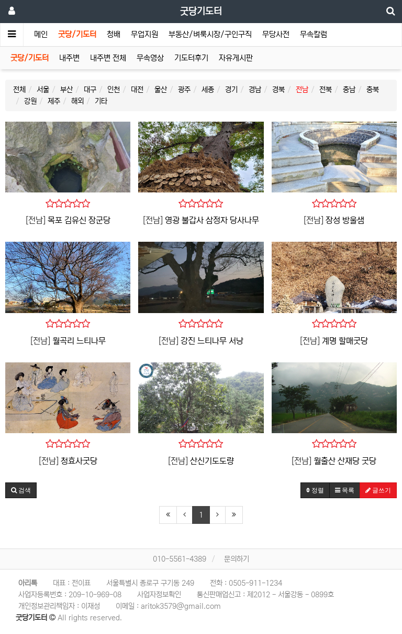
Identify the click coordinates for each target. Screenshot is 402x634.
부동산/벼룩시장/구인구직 (210, 34)
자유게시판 (236, 57)
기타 (101, 101)
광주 (184, 89)
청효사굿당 (79, 461)
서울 (43, 89)
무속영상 (150, 57)
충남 (349, 89)
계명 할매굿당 (345, 341)
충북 (372, 89)
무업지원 (144, 34)
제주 (54, 101)
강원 (30, 101)
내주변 (69, 57)
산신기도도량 (212, 461)
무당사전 (275, 34)
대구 (90, 89)
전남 (302, 89)
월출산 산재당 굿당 (345, 461)
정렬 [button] (315, 490)
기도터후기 (191, 57)
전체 (19, 89)
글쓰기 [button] (378, 490)
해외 (77, 101)
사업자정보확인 (159, 594)
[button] (21, 490)
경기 (231, 89)
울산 (160, 89)
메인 (41, 34)
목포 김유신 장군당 (79, 220)
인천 (113, 89)
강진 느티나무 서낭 (212, 341)
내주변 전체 (108, 57)
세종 (208, 89)
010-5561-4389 (179, 559)
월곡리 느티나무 (79, 341)
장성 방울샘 (345, 220)
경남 (255, 89)
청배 (113, 34)
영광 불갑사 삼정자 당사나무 (212, 220)
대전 (137, 89)
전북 (325, 89)
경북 (278, 89)
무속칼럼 (313, 34)
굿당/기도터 (77, 34)
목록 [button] (344, 490)
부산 (66, 89)
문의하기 (236, 559)
